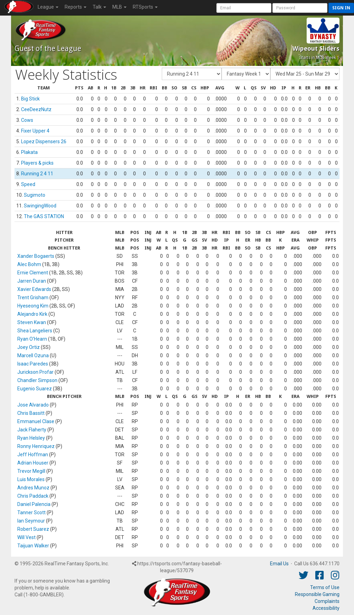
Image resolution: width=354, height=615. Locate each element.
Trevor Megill (31, 471)
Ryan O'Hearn (32, 339)
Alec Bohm (29, 264)
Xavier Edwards (34, 289)
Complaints (327, 601)
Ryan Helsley (31, 438)
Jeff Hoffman (32, 454)
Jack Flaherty (31, 429)
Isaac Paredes (32, 364)
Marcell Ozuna (33, 355)
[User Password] (299, 8)
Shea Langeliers (34, 330)
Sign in (341, 7)
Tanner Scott (31, 512)
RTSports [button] (145, 7)
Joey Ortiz (28, 347)
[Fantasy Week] (246, 74)
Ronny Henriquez (36, 446)
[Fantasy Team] (192, 74)
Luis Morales (31, 479)
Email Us (279, 563)
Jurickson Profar (35, 372)
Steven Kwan (31, 322)
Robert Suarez (33, 529)
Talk (99, 7)
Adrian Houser (32, 463)
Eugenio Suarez (34, 388)
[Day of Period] (304, 74)
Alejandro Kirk (32, 314)
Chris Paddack (32, 496)
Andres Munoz (33, 487)
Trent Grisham (32, 297)
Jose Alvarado (33, 405)
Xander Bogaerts (35, 256)
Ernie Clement (32, 272)
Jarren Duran (31, 281)
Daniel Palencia (33, 504)
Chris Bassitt (31, 413)
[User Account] (243, 8)
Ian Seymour (31, 521)
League (48, 7)
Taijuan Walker (33, 545)
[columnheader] (44, 88)
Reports (75, 7)
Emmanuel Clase (35, 421)
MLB (119, 7)
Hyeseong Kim (32, 306)
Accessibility (326, 608)
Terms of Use (324, 587)
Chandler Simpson (37, 380)
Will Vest (26, 537)
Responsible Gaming (317, 594)
